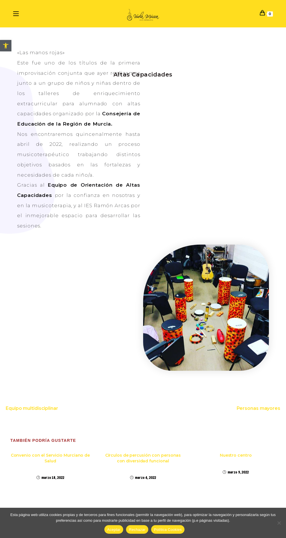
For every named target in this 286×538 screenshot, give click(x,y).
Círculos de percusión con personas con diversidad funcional (143, 458)
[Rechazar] (279, 523)
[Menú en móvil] (17, 13)
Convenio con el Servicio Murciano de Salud (50, 458)
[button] (5, 45)
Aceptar (114, 529)
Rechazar (137, 529)
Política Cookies (168, 529)
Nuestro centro (236, 455)
